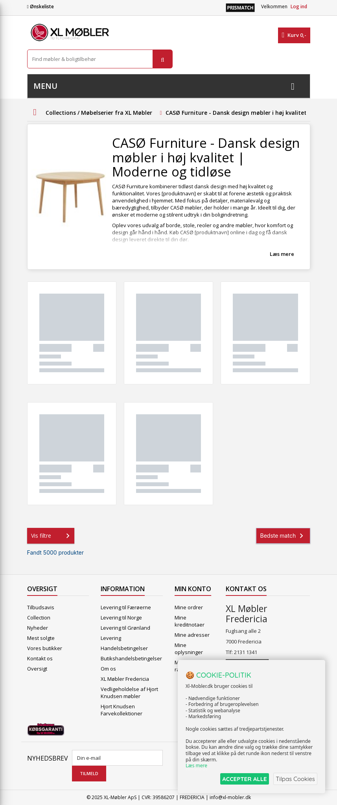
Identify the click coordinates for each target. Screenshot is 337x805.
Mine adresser (192, 634)
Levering (111, 637)
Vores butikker (44, 648)
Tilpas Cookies (294, 779)
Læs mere (282, 253)
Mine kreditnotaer (189, 621)
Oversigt (37, 668)
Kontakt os (40, 658)
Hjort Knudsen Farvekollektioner (121, 710)
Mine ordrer (189, 607)
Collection (38, 617)
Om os (108, 668)
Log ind (299, 6)
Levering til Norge (121, 617)
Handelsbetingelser (124, 648)
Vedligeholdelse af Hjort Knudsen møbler (129, 693)
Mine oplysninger (189, 648)
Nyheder (37, 627)
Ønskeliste (40, 6)
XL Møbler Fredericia (125, 678)
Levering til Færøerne (126, 607)
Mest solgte (41, 637)
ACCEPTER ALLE (241, 779)
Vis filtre (52, 535)
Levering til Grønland (125, 627)
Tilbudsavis (40, 607)
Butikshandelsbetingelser (131, 658)
